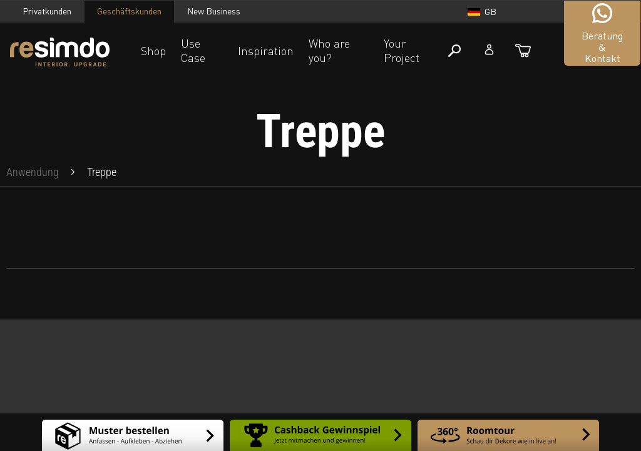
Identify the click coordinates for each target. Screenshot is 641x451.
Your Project (401, 50)
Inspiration (266, 51)
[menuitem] (32, 172)
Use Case (193, 50)
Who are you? (329, 50)
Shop (153, 51)
